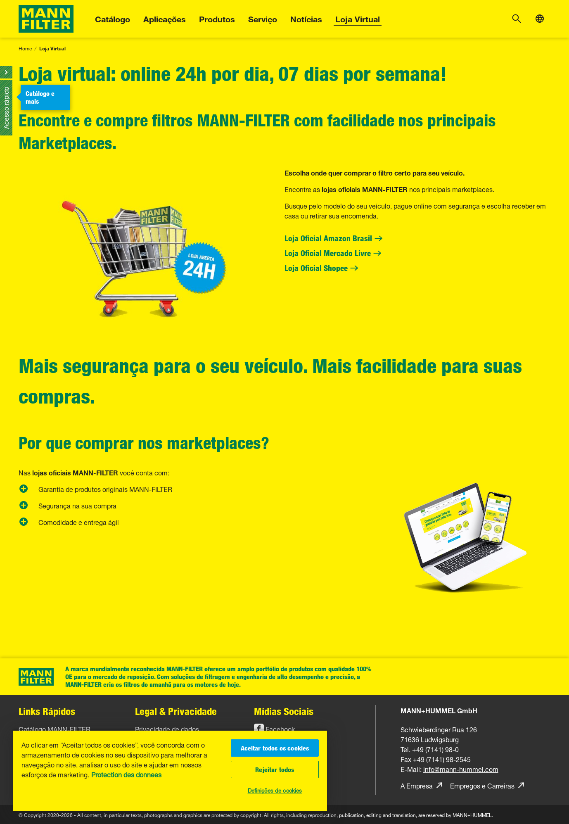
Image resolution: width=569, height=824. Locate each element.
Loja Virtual (357, 18)
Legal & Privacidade (176, 711)
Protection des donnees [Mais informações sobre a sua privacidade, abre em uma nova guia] (126, 774)
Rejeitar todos (274, 769)
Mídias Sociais (283, 711)
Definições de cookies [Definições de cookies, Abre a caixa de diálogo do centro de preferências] (275, 790)
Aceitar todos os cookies (275, 748)
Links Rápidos (47, 711)
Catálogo (112, 18)
